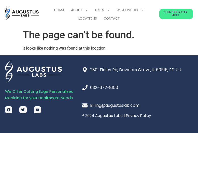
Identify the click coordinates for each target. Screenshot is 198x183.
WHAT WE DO (130, 10)
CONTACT (112, 18)
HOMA (59, 10)
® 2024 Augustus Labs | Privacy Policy (116, 115)
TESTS (102, 10)
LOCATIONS (87, 18)
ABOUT (79, 10)
